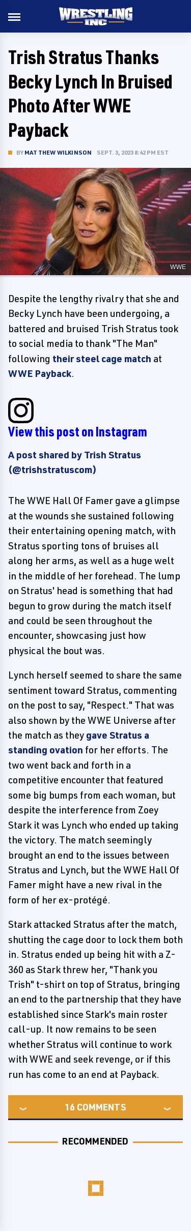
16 (70, 1106)
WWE (178, 267)
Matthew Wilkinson (58, 152)
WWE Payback (39, 373)
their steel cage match (101, 359)
